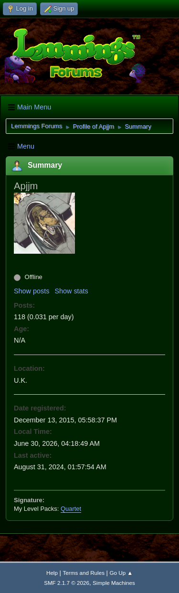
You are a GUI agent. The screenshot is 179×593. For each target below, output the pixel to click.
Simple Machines (114, 583)
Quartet (71, 508)
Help (52, 573)
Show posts (31, 291)
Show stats (71, 291)
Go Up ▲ (121, 573)
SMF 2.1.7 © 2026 (66, 583)
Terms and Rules (84, 573)
